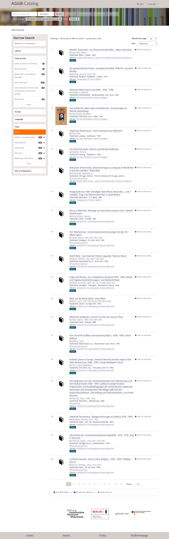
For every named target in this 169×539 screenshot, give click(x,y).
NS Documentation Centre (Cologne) (92, 97)
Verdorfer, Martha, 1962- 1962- (85, 419)
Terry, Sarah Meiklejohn (82, 365)
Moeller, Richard (79, 152)
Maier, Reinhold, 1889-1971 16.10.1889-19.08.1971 (93, 283)
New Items (99, 14)
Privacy (102, 535)
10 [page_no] (115, 484)
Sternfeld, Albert (79, 52)
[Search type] (46, 14)
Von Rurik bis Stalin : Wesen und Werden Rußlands (94, 149)
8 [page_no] (104, 484)
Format (18, 112)
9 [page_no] (109, 484)
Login (140, 4)
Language (152, 4)
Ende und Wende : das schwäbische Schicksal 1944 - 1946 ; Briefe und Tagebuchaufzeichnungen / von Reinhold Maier (100, 278)
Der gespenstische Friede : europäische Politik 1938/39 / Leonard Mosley (100, 70)
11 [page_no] (121, 484)
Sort (134, 43)
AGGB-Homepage (139, 535)
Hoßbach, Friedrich (80, 92)
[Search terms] (24, 14)
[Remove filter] (60, 19)
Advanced (70, 14)
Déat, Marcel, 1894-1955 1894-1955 (87, 319)
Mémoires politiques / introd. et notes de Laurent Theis (96, 316)
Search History (84, 14)
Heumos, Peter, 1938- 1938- (84, 398)
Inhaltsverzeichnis (78, 178)
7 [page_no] (99, 484)
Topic (17, 126)
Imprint (66, 535)
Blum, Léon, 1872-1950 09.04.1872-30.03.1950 (91, 301)
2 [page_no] (73, 484)
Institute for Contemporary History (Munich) (95, 221)
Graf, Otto (76, 133)
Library (18, 51)
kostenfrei (74, 403)
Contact (30, 535)
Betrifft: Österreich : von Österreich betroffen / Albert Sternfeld (100, 49)
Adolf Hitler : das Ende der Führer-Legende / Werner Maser (98, 256)
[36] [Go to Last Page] (138, 484)
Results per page (139, 38)
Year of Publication (23, 171)
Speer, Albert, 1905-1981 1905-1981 (87, 237)
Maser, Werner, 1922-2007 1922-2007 (88, 258)
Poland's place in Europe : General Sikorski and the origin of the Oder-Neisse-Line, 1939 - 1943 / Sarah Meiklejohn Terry (100, 361)
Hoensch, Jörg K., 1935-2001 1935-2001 (88, 441)
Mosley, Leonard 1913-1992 (84, 74)
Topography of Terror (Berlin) (89, 79)
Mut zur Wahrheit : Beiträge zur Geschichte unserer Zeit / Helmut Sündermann (101, 212)
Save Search (105, 492)
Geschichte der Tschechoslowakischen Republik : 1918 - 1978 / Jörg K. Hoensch (101, 437)
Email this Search (83, 492)
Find (59, 14)
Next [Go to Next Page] (129, 484)
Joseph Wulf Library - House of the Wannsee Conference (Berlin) (104, 57)
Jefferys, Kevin (78, 341)
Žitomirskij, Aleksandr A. (82, 173)
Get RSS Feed (60, 492)
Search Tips (113, 14)
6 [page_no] (94, 484)
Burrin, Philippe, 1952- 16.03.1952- (87, 465)
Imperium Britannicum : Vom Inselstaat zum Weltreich (95, 130)
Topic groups (20, 58)
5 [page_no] (89, 484)
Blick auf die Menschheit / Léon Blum (87, 298)
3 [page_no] (78, 484)
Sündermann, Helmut (81, 216)
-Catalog (24, 3)
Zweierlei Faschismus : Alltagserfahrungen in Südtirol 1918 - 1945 (100, 416)
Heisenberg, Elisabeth (81, 114)
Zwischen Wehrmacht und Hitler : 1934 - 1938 (91, 89)
